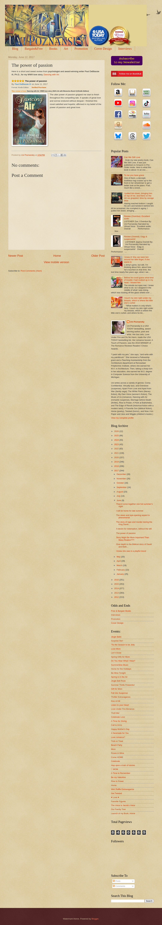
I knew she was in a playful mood (131, 551)
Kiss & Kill (115, 701)
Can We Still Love (132, 157)
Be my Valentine (118, 777)
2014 (116, 588)
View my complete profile (122, 418)
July (119, 496)
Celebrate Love (118, 717)
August (120, 492)
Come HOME (117, 757)
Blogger (95, 919)
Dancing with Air (51, 74)
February (121, 570)
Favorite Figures (118, 801)
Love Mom (116, 649)
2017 (116, 470)
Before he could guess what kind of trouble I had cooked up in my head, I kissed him (138, 280)
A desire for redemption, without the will (134, 529)
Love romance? (118, 737)
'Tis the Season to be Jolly (123, 645)
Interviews (115, 615)
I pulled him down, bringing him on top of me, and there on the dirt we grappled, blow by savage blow (139, 197)
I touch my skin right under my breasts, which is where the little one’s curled (138, 300)
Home (57, 255)
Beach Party (116, 745)
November (122, 478)
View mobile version (56, 262)
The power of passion (36, 81)
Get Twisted (116, 793)
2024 (116, 440)
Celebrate (115, 761)
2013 (116, 593)
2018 (116, 466)
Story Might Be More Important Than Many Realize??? (132, 538)
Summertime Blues (119, 665)
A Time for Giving (119, 721)
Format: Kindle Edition (20, 87)
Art (66, 48)
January (120, 574)
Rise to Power (117, 781)
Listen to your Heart (120, 705)
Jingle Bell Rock (118, 681)
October (120, 483)
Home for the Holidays (121, 669)
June (119, 500)
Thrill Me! (115, 713)
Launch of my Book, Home (123, 813)
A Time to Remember (120, 773)
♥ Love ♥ (115, 797)
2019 (116, 462)
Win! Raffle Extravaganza (122, 789)
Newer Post (15, 255)
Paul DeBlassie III (23, 84)
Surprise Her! (117, 641)
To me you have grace (134, 175)
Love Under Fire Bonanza (122, 709)
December (122, 474)
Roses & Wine (117, 753)
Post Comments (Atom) (31, 271)
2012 (116, 597)
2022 (116, 448)
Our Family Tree (118, 809)
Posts (116, 881)
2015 (116, 584)
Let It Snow (116, 653)
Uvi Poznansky (137, 322)
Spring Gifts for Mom (120, 657)
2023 (116, 444)
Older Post (98, 255)
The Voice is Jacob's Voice (123, 805)
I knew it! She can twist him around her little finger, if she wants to (137, 259)
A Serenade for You (120, 733)
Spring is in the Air (119, 677)
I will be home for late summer (129, 511)
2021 (116, 453)
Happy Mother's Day (120, 729)
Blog (15, 48)
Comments (119, 886)
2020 (116, 457)
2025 (116, 435)
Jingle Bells (116, 637)
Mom (113, 749)
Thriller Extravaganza (120, 697)
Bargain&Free (34, 48)
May (119, 557)
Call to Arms (116, 725)
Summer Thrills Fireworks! (123, 685)
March (120, 565)
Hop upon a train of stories (123, 765)
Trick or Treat (117, 741)
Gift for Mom (116, 689)
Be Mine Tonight (118, 673)
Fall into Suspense (119, 693)
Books (53, 48)
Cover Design (103, 48)
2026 (116, 431)
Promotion (81, 48)
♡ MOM (114, 769)
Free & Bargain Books (121, 611)
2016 (116, 580)
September (122, 487)
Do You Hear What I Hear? (123, 661)
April (119, 561)
